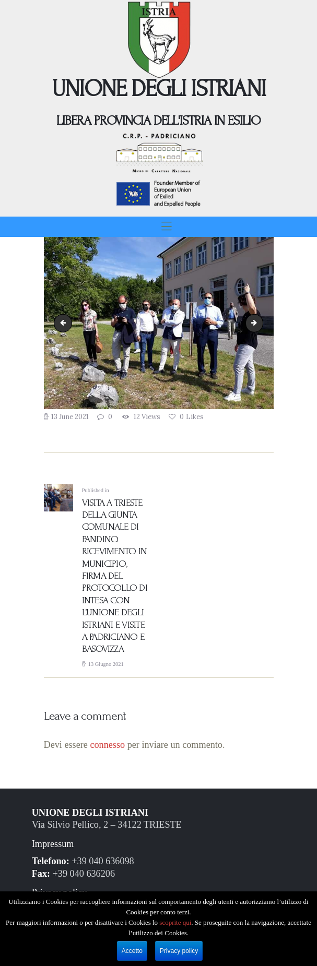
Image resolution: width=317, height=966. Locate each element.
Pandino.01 (64, 323)
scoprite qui (175, 922)
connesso (107, 745)
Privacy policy (179, 951)
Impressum (53, 844)
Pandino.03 (259, 323)
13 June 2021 (70, 416)
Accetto (132, 951)
